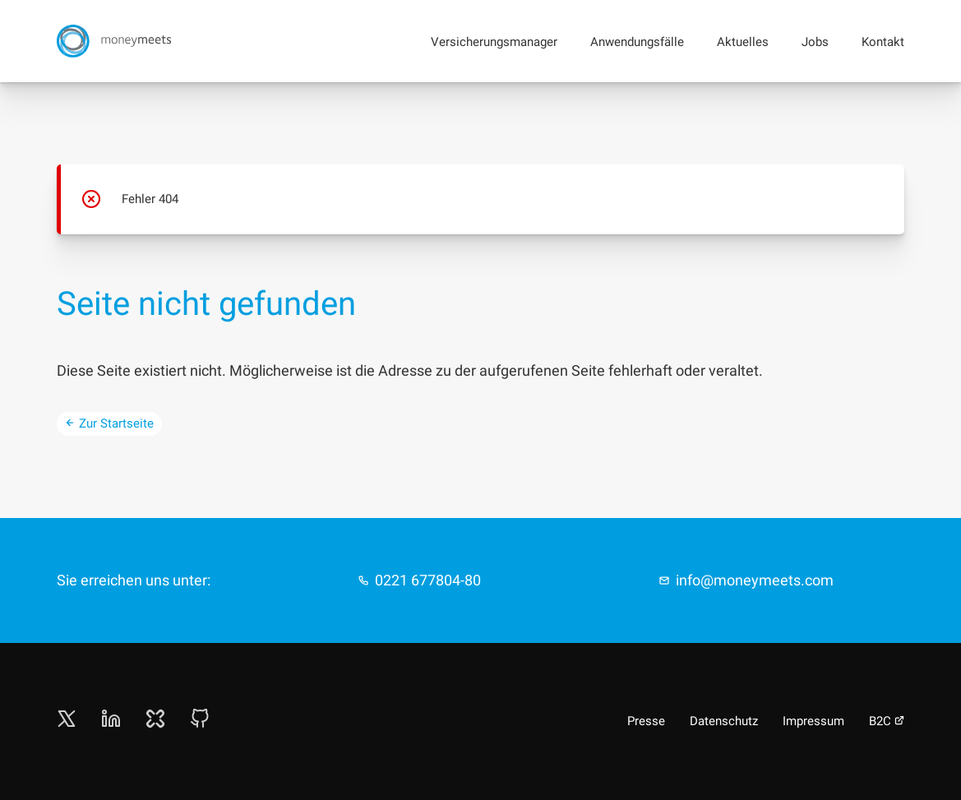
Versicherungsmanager (494, 42)
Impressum (813, 721)
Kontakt (883, 42)
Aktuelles (743, 42)
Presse (646, 721)
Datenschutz (724, 721)
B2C (886, 721)
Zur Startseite (109, 423)
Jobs (815, 42)
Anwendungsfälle (637, 42)
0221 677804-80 (428, 580)
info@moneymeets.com (755, 580)
